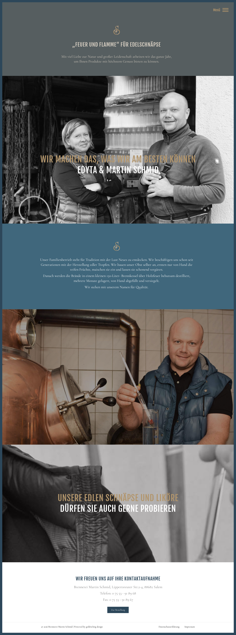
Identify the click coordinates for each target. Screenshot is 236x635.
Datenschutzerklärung (169, 626)
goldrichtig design (94, 626)
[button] (6, 628)
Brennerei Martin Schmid (116, 30)
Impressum (190, 626)
